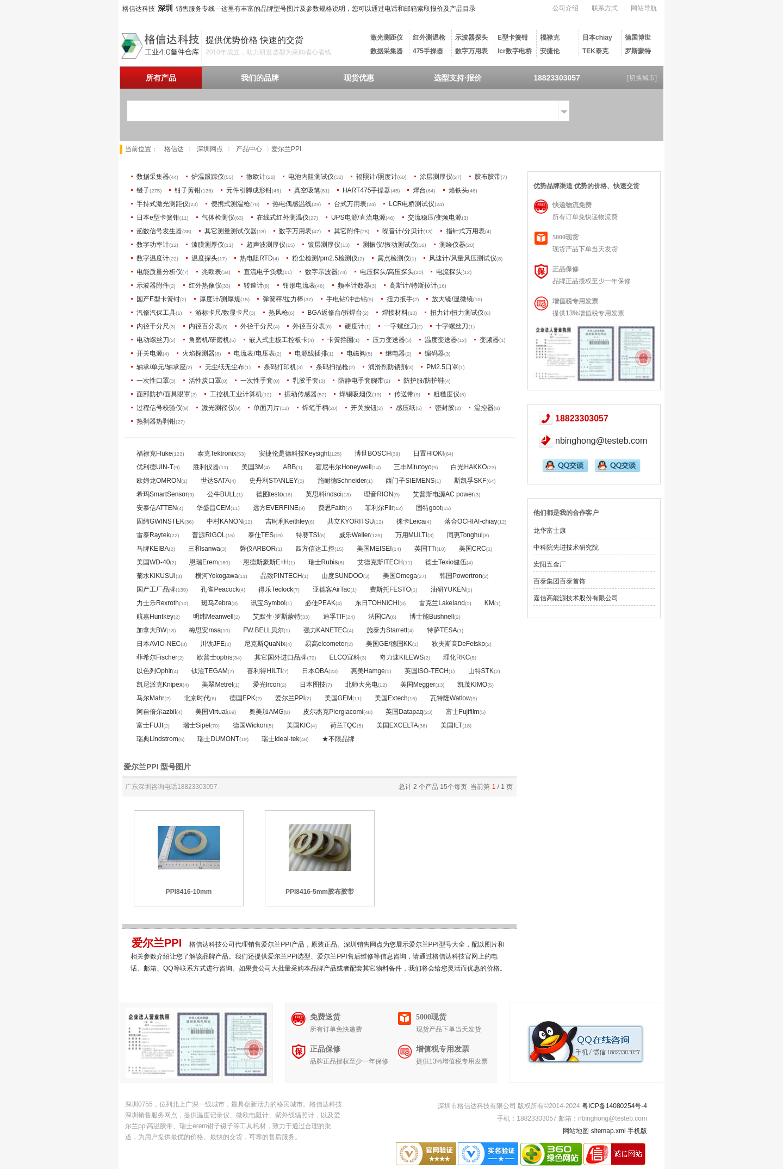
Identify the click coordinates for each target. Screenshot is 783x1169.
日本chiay (597, 37)
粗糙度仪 (446, 394)
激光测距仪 (386, 37)
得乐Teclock (275, 589)
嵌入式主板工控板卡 (278, 340)
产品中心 (249, 149)
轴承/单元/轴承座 (161, 367)
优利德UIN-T (154, 467)
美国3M (252, 467)
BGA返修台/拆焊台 (335, 312)
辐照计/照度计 (376, 177)
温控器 (484, 408)
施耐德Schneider (342, 480)
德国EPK (242, 698)
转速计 (253, 285)
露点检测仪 (393, 258)
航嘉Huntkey (154, 616)
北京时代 (197, 698)
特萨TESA (442, 630)
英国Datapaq (404, 712)
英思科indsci (324, 494)
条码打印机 (280, 367)
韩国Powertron (460, 576)
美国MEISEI (374, 548)
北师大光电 (361, 684)
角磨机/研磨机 (209, 340)
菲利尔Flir (379, 508)
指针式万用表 (465, 231)
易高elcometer (326, 644)
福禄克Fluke (154, 453)
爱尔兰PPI (290, 698)
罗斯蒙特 (638, 51)
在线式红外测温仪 (283, 217)
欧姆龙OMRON (158, 480)
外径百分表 (309, 326)
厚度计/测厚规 (220, 299)
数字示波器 (321, 272)
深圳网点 (210, 149)
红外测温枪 (429, 37)
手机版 (637, 1131)
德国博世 (638, 37)
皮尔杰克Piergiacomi (333, 712)
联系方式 (605, 8)
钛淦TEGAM (209, 671)
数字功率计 (152, 244)
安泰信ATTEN (156, 508)
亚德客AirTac (331, 589)
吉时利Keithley (286, 521)
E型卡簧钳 (513, 37)
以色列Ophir (154, 671)
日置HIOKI (428, 453)
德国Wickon (250, 725)
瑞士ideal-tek (280, 739)
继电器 (395, 353)
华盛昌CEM (213, 508)
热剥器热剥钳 (156, 421)
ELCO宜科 (345, 657)
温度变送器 (441, 340)
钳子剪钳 (188, 190)
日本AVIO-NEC (158, 644)
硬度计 (354, 326)
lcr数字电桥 (515, 51)
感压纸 (405, 408)
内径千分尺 (152, 326)
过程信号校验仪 (159, 408)
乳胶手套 (306, 380)
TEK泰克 (595, 51)
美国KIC (298, 725)
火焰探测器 (198, 353)
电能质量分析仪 (159, 272)
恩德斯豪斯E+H (266, 562)
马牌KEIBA (152, 548)
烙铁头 (458, 190)
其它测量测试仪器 (230, 231)
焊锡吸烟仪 (355, 394)
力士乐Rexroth (157, 603)
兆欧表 (211, 272)
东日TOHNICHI (377, 603)
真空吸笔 (307, 190)
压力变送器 (388, 340)
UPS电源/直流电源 (358, 217)
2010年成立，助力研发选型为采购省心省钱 (268, 52)
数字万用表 (471, 51)
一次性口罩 (152, 380)
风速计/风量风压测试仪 (462, 258)
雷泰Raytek (153, 535)
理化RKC (456, 657)
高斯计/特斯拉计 (413, 285)
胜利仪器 (206, 467)
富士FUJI (149, 725)
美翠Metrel (217, 684)
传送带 (404, 394)
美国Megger (418, 684)
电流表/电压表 (254, 353)
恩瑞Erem (203, 562)
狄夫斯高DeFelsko (459, 644)
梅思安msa (205, 630)
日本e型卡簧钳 (157, 217)
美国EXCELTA (397, 725)
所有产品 (161, 77)
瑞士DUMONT (218, 739)
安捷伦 (550, 51)
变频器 (489, 340)
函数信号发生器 (159, 231)
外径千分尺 (256, 326)
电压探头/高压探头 (387, 272)
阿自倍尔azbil (156, 712)
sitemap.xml (608, 1131)
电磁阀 (356, 353)
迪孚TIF (334, 616)
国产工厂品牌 (156, 589)
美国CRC (472, 548)
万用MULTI (411, 535)
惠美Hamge (368, 671)
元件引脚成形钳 (249, 190)
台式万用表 (350, 204)
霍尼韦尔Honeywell (343, 467)
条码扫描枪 (332, 367)
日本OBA (315, 671)
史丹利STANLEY (273, 480)
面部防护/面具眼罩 (163, 394)
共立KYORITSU (350, 521)
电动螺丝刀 (152, 340)
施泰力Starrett (386, 630)
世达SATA (215, 480)
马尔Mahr (150, 698)
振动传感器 (300, 394)
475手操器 (428, 51)
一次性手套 (256, 380)
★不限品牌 (338, 739)
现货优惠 (359, 77)
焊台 (419, 190)
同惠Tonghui (465, 535)
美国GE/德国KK (389, 644)
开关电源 (149, 353)
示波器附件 (152, 285)
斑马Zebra (216, 603)
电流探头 (449, 272)
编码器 (434, 353)
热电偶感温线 (292, 204)
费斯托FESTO (390, 589)
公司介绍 (565, 8)
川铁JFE (212, 644)
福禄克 (550, 37)
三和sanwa (204, 548)
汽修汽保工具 (156, 312)
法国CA (379, 616)
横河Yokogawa (216, 576)
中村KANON (225, 521)
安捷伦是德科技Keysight (294, 453)
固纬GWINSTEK (160, 521)
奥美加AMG (266, 712)
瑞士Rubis (323, 562)
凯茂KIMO (472, 684)
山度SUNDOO (342, 576)
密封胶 (445, 408)
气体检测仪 (218, 217)
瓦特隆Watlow (450, 698)
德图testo (269, 494)
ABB (289, 467)
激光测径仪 (218, 408)
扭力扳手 (400, 299)
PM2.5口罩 (442, 367)
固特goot (429, 508)
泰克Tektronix (217, 453)
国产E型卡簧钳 (158, 299)
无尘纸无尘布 (224, 367)
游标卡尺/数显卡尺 (222, 312)
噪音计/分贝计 (402, 231)
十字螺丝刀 (452, 326)
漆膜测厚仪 (207, 244)
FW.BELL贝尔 (263, 630)
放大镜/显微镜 (452, 299)
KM (489, 603)
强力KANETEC (325, 630)
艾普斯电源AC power (443, 494)
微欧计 (256, 177)
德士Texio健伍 (446, 562)
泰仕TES (261, 535)
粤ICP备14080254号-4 (614, 1106)
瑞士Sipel (196, 725)
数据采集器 (386, 51)
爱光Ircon (267, 684)
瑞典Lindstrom (157, 739)
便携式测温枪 (230, 204)
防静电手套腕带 (361, 380)
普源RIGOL (208, 535)
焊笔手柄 (315, 408)
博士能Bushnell (431, 616)
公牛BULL (222, 494)
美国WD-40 (153, 562)
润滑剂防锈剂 (387, 367)
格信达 (174, 149)
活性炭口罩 (205, 380)
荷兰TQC (343, 725)
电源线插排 (311, 353)
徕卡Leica (410, 521)
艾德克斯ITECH (380, 562)
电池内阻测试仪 (311, 177)
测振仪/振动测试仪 (390, 244)
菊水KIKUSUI (156, 576)
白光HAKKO (469, 467)
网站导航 (644, 8)
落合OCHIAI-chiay (470, 521)
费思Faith (332, 508)
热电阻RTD (256, 258)
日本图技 (313, 684)
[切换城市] (642, 78)
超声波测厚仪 (265, 244)
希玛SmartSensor (162, 494)
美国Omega (400, 576)
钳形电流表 (299, 285)
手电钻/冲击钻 (346, 299)
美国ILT (451, 725)
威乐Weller (354, 535)
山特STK (481, 671)
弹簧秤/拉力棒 (283, 299)
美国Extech (391, 698)
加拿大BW (151, 630)
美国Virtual (211, 712)
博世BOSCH (373, 453)
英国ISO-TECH (427, 671)
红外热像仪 (205, 285)
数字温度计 (152, 258)
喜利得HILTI (264, 671)
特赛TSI (307, 535)
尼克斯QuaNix (264, 644)
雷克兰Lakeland (442, 603)
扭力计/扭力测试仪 (457, 312)
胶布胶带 (488, 177)
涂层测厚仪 (436, 177)
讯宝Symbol (268, 603)
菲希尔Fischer (156, 657)
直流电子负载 (263, 272)
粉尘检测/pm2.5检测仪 (325, 258)
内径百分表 (205, 326)
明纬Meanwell (213, 616)
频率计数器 (354, 285)
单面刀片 (266, 408)
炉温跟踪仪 (207, 177)
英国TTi (425, 548)
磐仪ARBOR (258, 548)
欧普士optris (214, 657)
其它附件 (347, 231)
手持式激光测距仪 (162, 204)
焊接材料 (395, 312)
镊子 (143, 190)
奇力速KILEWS (402, 657)
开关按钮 (364, 408)
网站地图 (576, 1131)
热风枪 (278, 312)
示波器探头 (471, 37)
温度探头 (204, 258)
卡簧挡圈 (340, 340)
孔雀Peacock (220, 589)
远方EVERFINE (276, 508)
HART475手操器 (366, 190)
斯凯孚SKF (470, 480)
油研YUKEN (448, 589)
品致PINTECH (281, 576)
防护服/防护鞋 (423, 380)
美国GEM (338, 698)
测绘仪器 (452, 244)
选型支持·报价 (458, 77)
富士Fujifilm (463, 712)
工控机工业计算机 (236, 394)
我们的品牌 (260, 77)
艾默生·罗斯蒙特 (276, 616)
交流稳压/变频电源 (435, 217)
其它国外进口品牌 (280, 657)
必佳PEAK (320, 603)
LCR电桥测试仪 (411, 204)
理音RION (378, 494)
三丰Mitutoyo (412, 467)
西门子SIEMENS (410, 480)
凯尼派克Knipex (159, 684)
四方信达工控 (314, 548)
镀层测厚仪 (324, 244)
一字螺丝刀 (400, 326)
